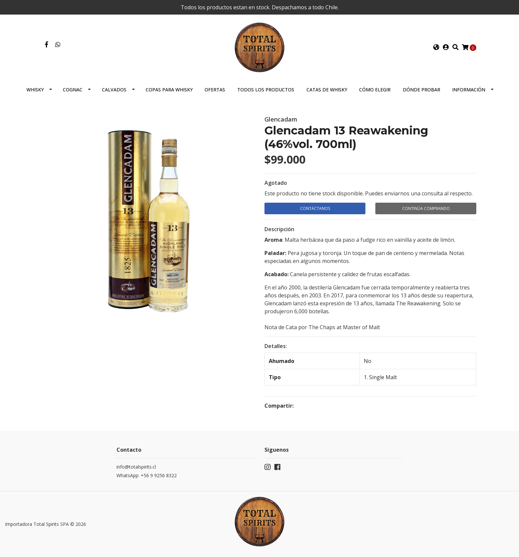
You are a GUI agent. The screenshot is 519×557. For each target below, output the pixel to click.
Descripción (279, 229)
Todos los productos (265, 89)
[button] (436, 47)
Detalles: (275, 346)
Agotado (275, 182)
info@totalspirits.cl (136, 467)
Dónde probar (421, 89)
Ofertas (215, 89)
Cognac (72, 89)
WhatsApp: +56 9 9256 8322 (147, 475)
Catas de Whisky (327, 89)
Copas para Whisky (169, 89)
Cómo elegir (375, 89)
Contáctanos (315, 208)
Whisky (35, 89)
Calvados (114, 89)
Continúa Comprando (426, 208)
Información (468, 89)
